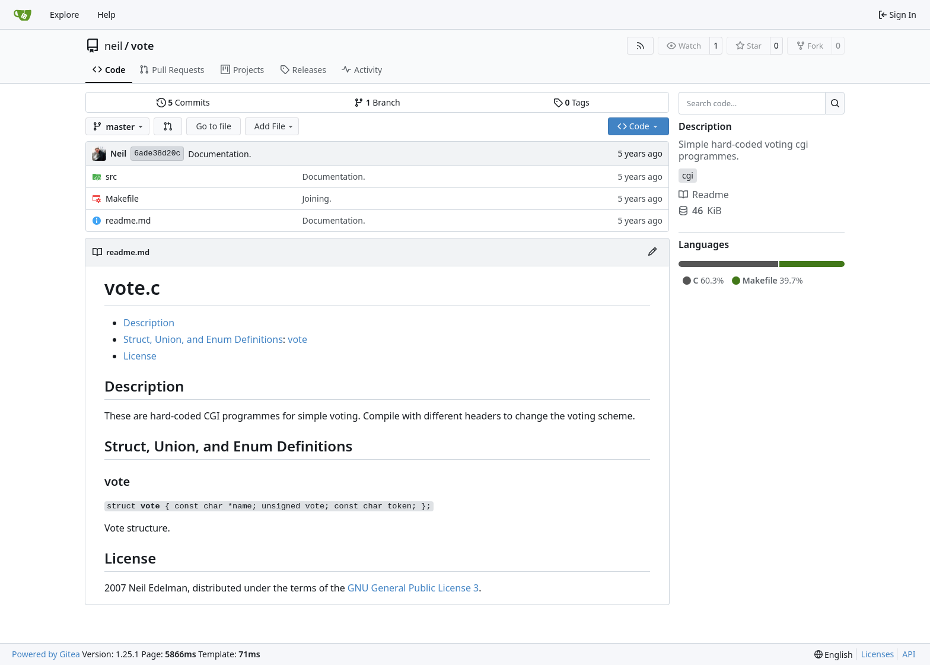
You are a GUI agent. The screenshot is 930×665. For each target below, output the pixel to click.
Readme (704, 195)
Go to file (213, 126)
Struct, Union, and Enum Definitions (203, 339)
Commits (183, 102)
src (111, 176)
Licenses (877, 654)
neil (113, 46)
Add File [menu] (274, 126)
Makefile (122, 198)
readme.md (128, 220)
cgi (687, 175)
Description (148, 322)
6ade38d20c (157, 153)
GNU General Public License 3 (413, 587)
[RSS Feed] (640, 46)
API (908, 654)
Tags (571, 102)
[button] (168, 126)
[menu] (833, 654)
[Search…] (835, 103)
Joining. (317, 198)
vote (142, 46)
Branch (377, 102)
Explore (64, 14)
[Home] (22, 15)
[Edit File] (652, 252)
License (140, 355)
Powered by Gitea (46, 654)
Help (106, 14)
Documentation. (219, 154)
